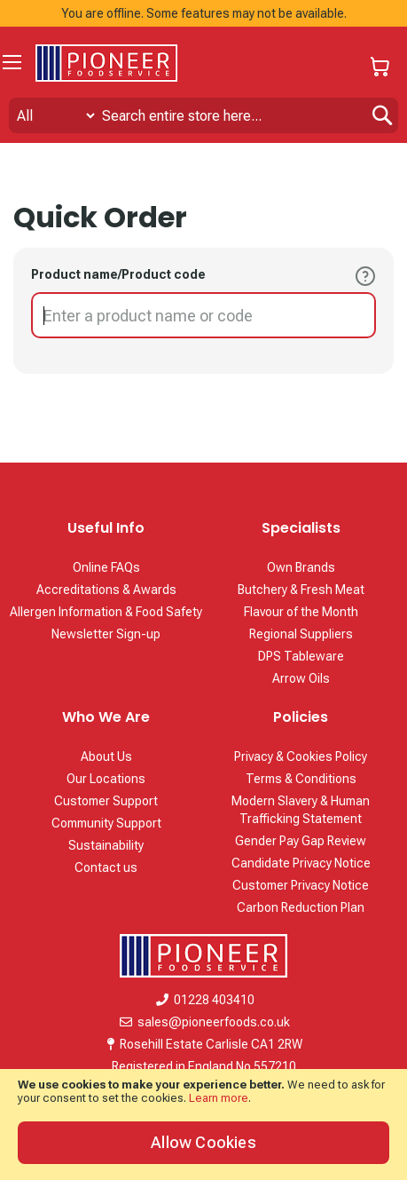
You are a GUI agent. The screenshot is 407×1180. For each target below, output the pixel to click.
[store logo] (106, 63)
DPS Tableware (301, 656)
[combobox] (203, 115)
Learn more (218, 1098)
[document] (203, 1124)
